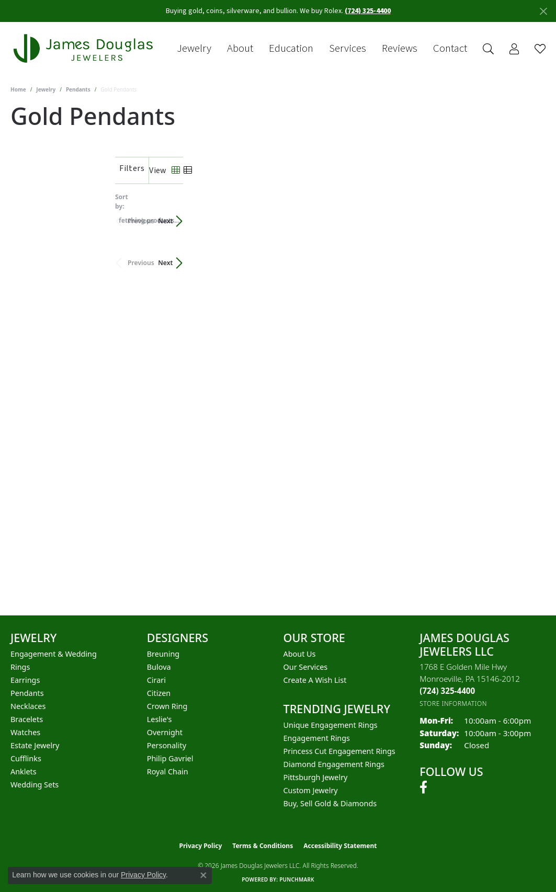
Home (18, 89)
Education (291, 48)
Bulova (159, 667)
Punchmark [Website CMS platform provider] (296, 879)
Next (527, 215)
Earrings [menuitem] (25, 680)
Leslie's (159, 719)
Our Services (305, 667)
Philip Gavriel (170, 758)
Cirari (156, 680)
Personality (166, 745)
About (240, 48)
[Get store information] (453, 703)
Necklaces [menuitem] (28, 706)
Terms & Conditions (262, 845)
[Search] (488, 48)
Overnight (165, 732)
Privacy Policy (200, 845)
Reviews (399, 48)
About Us (299, 654)
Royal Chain (167, 771)
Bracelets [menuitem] (26, 719)
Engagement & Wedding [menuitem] (53, 654)
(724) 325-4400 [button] (368, 11)
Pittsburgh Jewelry (315, 777)
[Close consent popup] (203, 875)
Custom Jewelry (310, 790)
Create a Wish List (315, 680)
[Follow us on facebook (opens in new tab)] (423, 787)
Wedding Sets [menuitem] (34, 785)
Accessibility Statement (340, 845)
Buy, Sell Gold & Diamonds (330, 803)
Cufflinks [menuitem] (25, 758)
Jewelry (194, 48)
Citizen (159, 693)
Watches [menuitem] (25, 732)
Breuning (163, 654)
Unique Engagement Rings (330, 725)
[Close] (543, 11)
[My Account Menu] (514, 48)
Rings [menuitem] (20, 667)
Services (347, 48)
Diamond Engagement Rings (333, 764)
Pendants (78, 89)
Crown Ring (167, 706)
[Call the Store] (447, 690)
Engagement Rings (316, 738)
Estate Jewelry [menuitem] (34, 745)
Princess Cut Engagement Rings (339, 751)
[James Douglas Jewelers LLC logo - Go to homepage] (85, 48)
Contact (450, 48)
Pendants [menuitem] (27, 693)
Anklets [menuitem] (23, 771)
